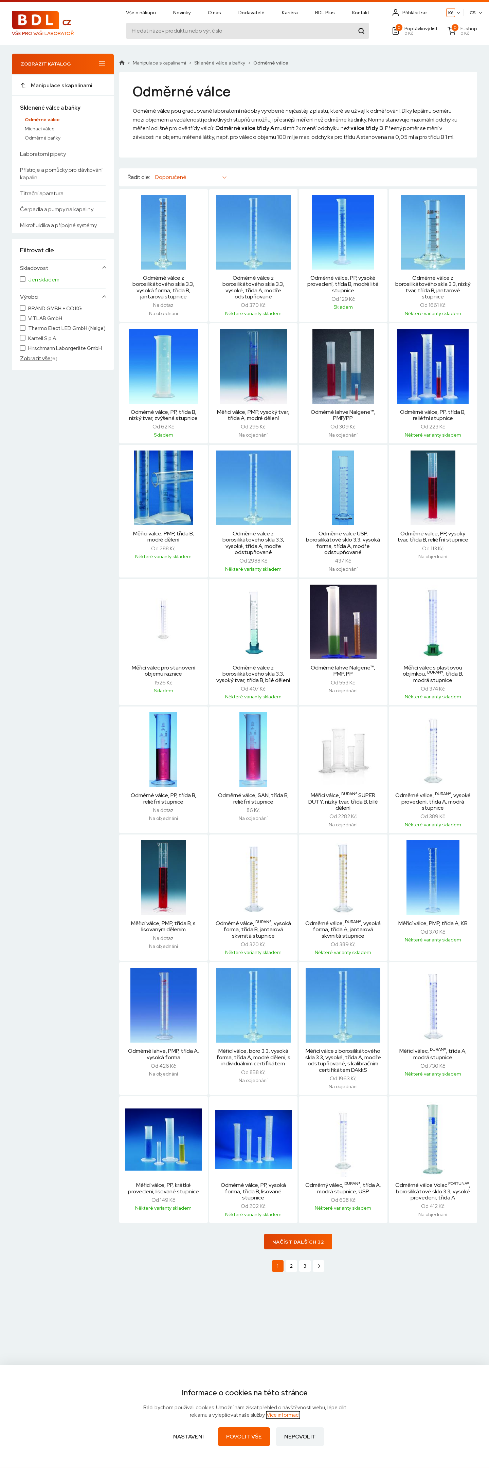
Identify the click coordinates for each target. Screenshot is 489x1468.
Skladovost (34, 268)
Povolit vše (244, 1436)
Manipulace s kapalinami (56, 85)
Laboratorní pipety (43, 154)
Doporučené (170, 177)
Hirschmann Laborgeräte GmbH (65, 348)
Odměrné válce (42, 119)
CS (473, 13)
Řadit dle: (138, 177)
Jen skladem (43, 280)
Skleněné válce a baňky (50, 107)
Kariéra (290, 13)
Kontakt (360, 13)
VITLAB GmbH (45, 319)
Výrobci (29, 297)
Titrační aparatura (42, 193)
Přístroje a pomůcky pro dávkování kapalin (61, 173)
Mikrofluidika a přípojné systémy (58, 225)
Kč (450, 13)
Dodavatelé (251, 13)
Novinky (182, 13)
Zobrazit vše (35, 358)
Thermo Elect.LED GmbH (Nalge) (67, 328)
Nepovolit (300, 1436)
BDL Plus (325, 13)
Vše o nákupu (141, 13)
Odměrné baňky (42, 138)
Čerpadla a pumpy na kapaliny (56, 209)
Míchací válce (40, 129)
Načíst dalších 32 (298, 1242)
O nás (214, 13)
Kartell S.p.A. (42, 339)
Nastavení (188, 1436)
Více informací (283, 1415)
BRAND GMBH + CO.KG (55, 309)
